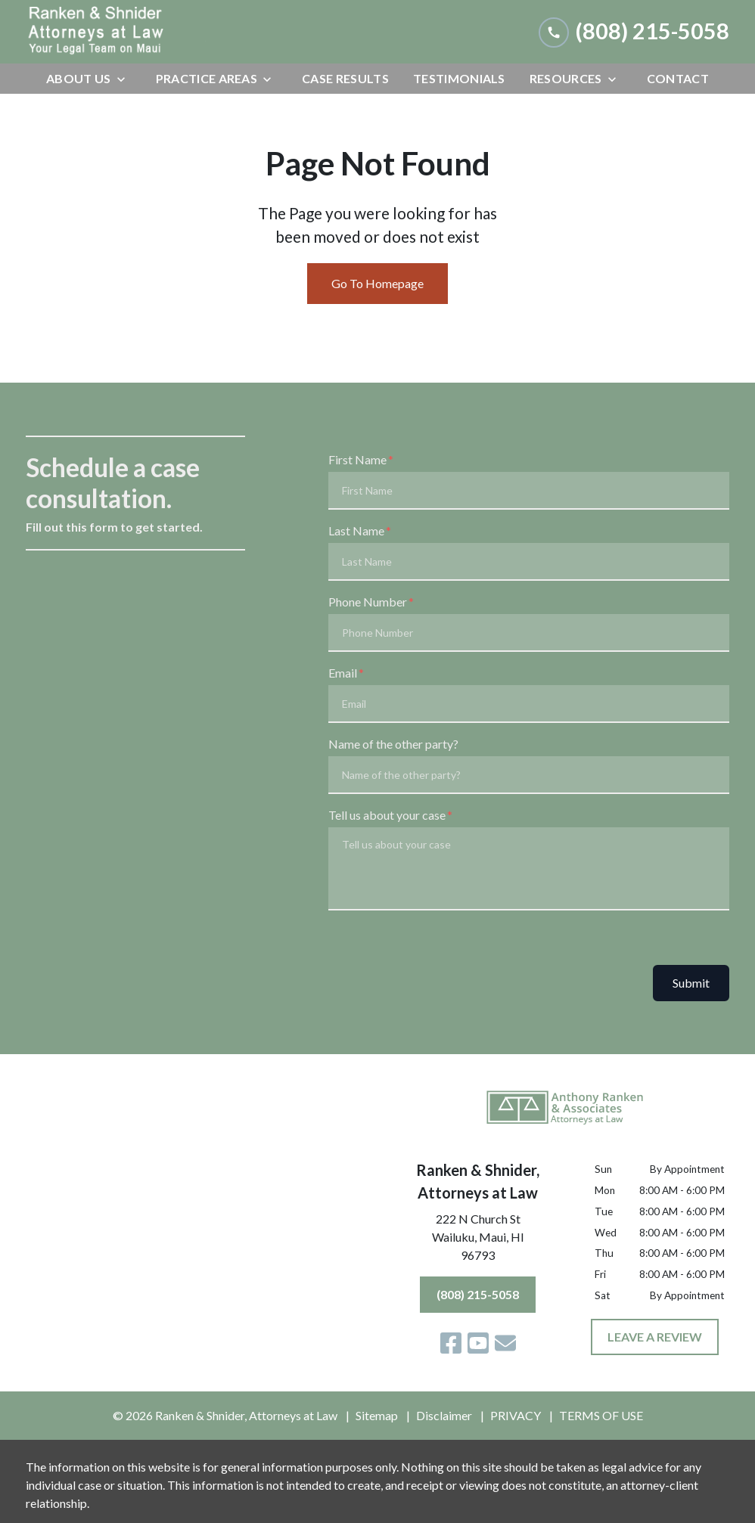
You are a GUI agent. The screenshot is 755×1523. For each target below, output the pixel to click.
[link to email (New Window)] (505, 1343)
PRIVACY (515, 1415)
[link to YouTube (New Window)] (478, 1343)
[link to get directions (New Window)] (478, 1240)
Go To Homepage (377, 283)
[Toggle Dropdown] (125, 79)
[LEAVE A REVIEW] (655, 1337)
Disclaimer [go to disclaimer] (444, 1415)
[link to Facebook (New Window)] (450, 1343)
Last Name (356, 530)
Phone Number (367, 601)
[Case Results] (345, 79)
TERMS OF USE (601, 1415)
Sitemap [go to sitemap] (377, 1415)
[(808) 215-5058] (478, 1294)
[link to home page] (139, 32)
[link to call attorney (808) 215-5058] (634, 31)
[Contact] (678, 79)
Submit (691, 983)
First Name (357, 459)
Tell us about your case (387, 815)
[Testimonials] (459, 79)
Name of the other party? (393, 744)
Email (342, 672)
